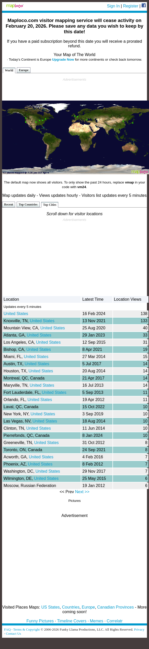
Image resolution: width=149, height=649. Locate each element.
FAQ (7, 629)
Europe (24, 70)
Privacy (139, 629)
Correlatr (114, 621)
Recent (8, 204)
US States (50, 607)
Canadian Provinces (115, 607)
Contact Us (13, 633)
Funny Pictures (40, 621)
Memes (96, 621)
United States (16, 313)
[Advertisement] (74, 89)
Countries (70, 607)
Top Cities (49, 205)
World (9, 70)
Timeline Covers (71, 621)
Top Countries (28, 204)
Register (130, 6)
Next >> (82, 492)
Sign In (113, 6)
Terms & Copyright (26, 629)
